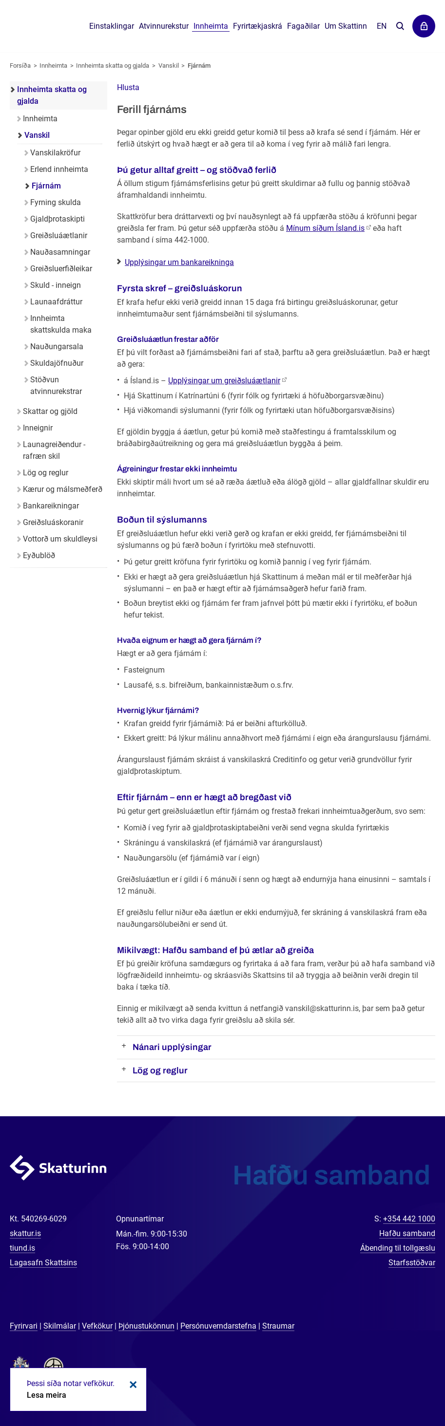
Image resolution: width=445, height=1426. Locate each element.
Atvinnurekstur (164, 26)
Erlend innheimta (59, 169)
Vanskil (168, 65)
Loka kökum (131, 1384)
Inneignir (38, 427)
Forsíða (20, 65)
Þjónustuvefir (423, 26)
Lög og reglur (160, 1070)
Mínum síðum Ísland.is (325, 228)
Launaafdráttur (56, 301)
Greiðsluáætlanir (58, 235)
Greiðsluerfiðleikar (61, 268)
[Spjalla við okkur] (406, 1387)
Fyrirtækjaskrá (257, 26)
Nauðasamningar (60, 252)
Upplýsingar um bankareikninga (179, 262)
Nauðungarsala (56, 346)
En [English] (382, 26)
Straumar (278, 1326)
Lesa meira (46, 1395)
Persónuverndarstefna (218, 1326)
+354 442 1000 (409, 1218)
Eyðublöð (39, 555)
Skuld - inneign (55, 285)
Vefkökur (97, 1326)
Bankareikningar (51, 505)
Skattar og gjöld (50, 411)
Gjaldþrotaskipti (57, 219)
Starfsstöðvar (411, 1262)
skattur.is (25, 1233)
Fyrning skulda (55, 202)
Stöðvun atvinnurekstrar (56, 385)
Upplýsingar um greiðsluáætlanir (224, 380)
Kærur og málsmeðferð (62, 489)
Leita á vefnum (400, 27)
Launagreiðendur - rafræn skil (54, 450)
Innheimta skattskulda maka (61, 324)
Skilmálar (59, 1326)
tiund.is (22, 1248)
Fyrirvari (24, 1326)
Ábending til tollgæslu (397, 1248)
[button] (128, 87)
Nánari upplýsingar (172, 1047)
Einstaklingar (111, 26)
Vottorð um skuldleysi (60, 539)
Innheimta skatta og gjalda (112, 65)
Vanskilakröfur (55, 152)
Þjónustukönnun (146, 1326)
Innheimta (53, 65)
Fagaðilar (303, 26)
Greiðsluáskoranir (53, 522)
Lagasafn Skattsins (43, 1262)
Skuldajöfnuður (56, 363)
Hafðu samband (407, 1233)
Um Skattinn (346, 26)
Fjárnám (199, 65)
